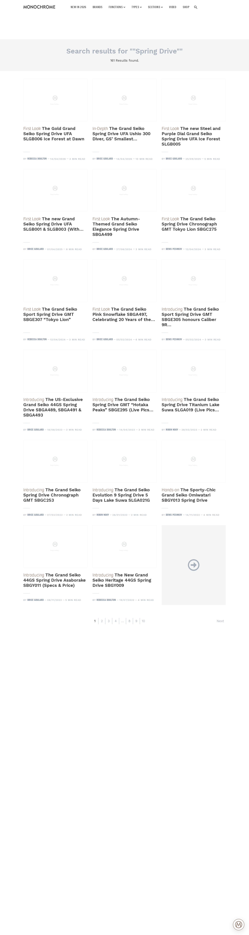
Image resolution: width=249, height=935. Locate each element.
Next (220, 621)
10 (143, 621)
